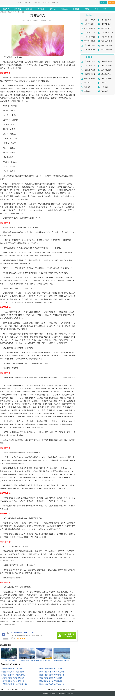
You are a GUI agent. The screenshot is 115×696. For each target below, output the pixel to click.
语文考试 (6, 9)
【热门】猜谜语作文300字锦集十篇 (14, 684)
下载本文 (50, 21)
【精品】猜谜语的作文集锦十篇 (12, 681)
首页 (19, 2)
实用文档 (55, 2)
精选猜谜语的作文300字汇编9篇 (12, 672)
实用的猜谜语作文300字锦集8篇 (50, 681)
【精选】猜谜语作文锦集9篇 (16, 690)
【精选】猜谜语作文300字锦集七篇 (51, 669)
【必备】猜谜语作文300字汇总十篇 (51, 672)
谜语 (22, 12)
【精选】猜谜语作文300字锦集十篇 (51, 684)
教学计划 (53, 9)
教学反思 (64, 9)
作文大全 (27, 2)
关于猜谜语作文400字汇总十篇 (12, 669)
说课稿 (87, 9)
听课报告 (76, 9)
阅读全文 (43, 21)
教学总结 (41, 9)
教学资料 (37, 2)
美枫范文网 (55, 693)
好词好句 (46, 2)
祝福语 (103, 83)
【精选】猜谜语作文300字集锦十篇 (51, 675)
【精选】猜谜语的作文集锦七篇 (12, 678)
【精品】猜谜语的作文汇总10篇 (64, 690)
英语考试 (29, 9)
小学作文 (104, 87)
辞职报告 (87, 83)
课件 (96, 9)
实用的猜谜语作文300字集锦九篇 (13, 675)
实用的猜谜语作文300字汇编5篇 (50, 678)
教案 (105, 9)
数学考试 (17, 9)
